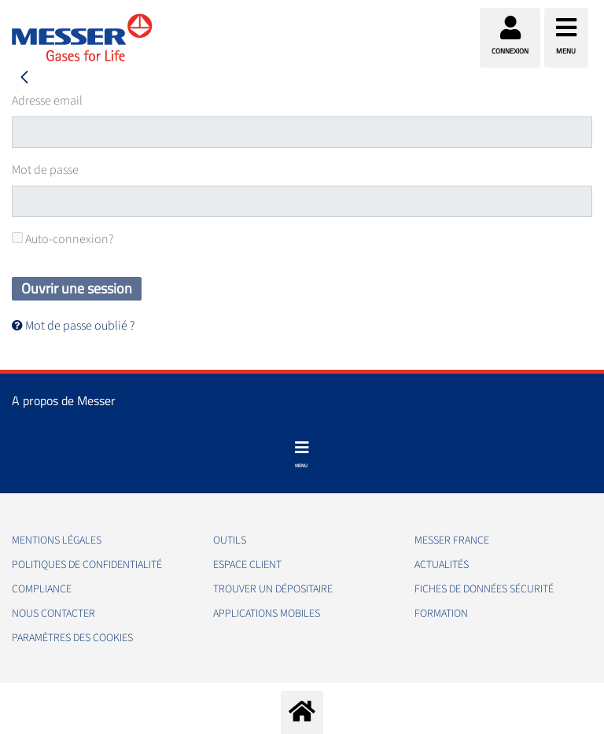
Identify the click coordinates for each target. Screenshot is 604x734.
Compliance (42, 589)
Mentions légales (56, 540)
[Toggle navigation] (302, 455)
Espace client (247, 565)
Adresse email (47, 100)
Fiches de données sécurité (484, 589)
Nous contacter (53, 614)
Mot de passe (45, 170)
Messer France (451, 540)
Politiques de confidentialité (87, 565)
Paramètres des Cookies (72, 638)
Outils (229, 540)
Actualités (441, 565)
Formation (441, 614)
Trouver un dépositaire (273, 589)
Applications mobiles (266, 614)
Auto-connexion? (62, 239)
